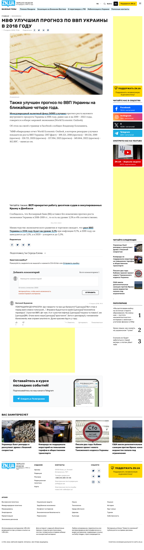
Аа (116, 3)
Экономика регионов (10, 519)
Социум (110, 502)
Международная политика (12, 505)
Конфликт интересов (45, 509)
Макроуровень (7, 509)
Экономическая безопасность (48, 512)
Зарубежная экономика (46, 505)
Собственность (113, 516)
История (110, 505)
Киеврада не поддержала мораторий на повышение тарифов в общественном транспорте (123, 261)
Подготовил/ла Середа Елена (26, 253)
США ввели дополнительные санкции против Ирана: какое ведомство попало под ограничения (123, 288)
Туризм (110, 512)
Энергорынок (7, 512)
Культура (75, 516)
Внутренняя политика (10, 502)
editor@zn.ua (68, 489)
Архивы (37, 470)
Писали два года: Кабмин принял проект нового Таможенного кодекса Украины (123, 274)
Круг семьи (111, 509)
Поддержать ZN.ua (128, 3)
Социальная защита (44, 502)
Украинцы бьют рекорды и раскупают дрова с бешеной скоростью (123, 248)
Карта (36, 487)
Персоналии (41, 516)
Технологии (76, 505)
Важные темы (9, 9)
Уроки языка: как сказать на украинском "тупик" (124, 329)
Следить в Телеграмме (31, 399)
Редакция (38, 473)
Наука (74, 502)
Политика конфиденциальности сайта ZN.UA (125, 542)
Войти (109, 4)
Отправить (90, 292)
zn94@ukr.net (60, 484)
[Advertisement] (42, 350)
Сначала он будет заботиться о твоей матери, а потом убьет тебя (122, 341)
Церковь (75, 512)
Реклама (37, 477)
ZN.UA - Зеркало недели (128, 161)
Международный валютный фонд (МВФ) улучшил (38, 113)
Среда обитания (78, 509)
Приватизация (7, 516)
